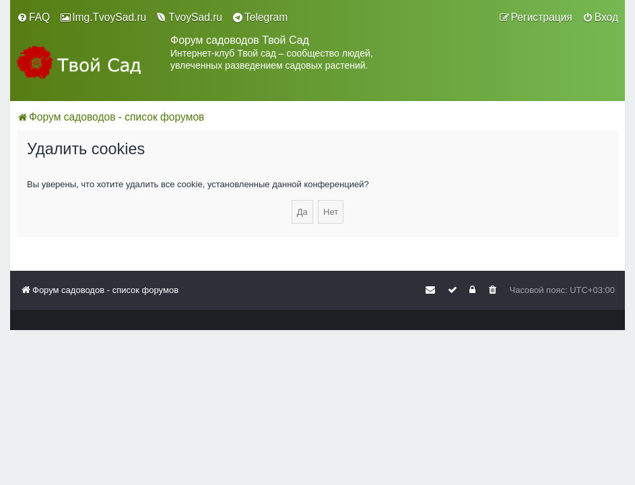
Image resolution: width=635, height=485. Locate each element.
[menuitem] (33, 17)
